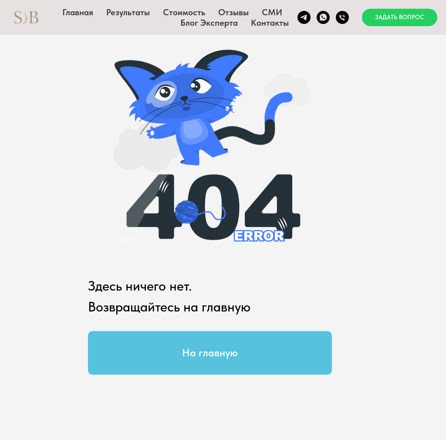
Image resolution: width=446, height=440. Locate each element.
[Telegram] (304, 17)
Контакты (270, 22)
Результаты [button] (128, 12)
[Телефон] (342, 17)
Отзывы (233, 12)
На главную (210, 352)
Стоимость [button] (184, 12)
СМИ (272, 12)
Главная (77, 12)
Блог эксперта (209, 22)
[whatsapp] (323, 17)
